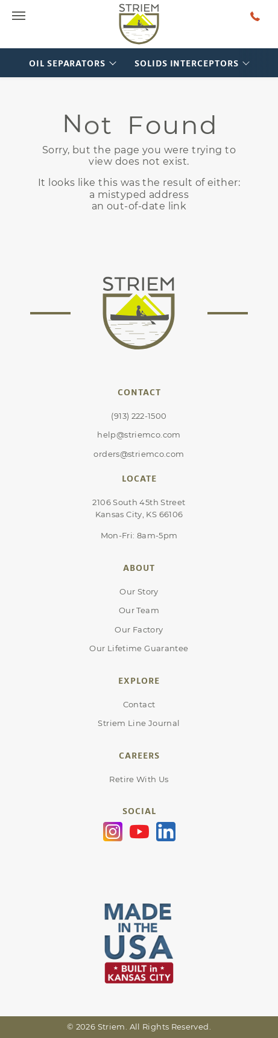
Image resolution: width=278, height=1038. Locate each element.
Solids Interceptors (186, 63)
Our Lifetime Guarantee (138, 648)
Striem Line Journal (139, 723)
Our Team (139, 610)
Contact (139, 704)
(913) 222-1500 (138, 416)
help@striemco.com (138, 434)
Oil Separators (67, 63)
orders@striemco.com (138, 454)
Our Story (138, 591)
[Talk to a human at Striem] (255, 16)
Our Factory (139, 629)
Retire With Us (138, 779)
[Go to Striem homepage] (139, 24)
